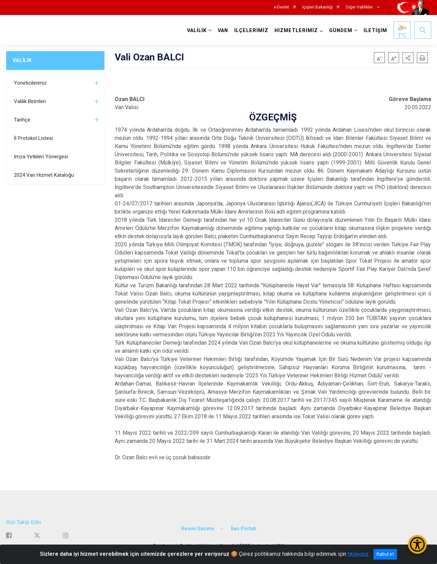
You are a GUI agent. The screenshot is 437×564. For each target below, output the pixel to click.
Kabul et (385, 554)
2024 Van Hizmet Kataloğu (44, 175)
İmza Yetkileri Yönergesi (41, 157)
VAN (223, 30)
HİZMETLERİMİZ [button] (296, 30)
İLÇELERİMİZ (251, 30)
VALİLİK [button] (197, 30)
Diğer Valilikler (360, 7)
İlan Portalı (243, 529)
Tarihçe (22, 120)
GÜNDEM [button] (340, 30)
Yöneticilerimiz (30, 83)
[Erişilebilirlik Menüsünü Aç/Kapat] (417, 544)
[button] (408, 57)
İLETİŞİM (375, 30)
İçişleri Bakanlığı (317, 7)
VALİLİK (22, 60)
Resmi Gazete (197, 529)
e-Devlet (281, 7)
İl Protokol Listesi (33, 138)
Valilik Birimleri (30, 101)
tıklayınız (358, 554)
